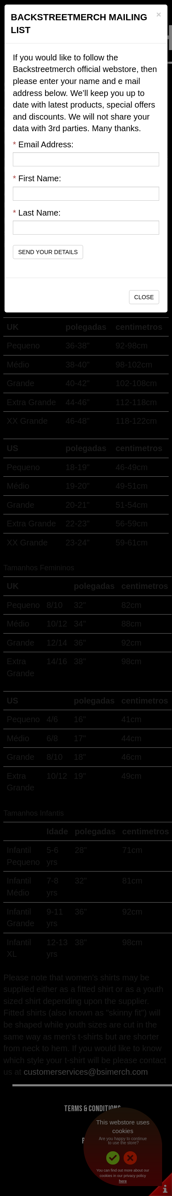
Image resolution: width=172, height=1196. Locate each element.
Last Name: (37, 212)
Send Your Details (48, 252)
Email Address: (43, 144)
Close (144, 297)
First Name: (37, 178)
